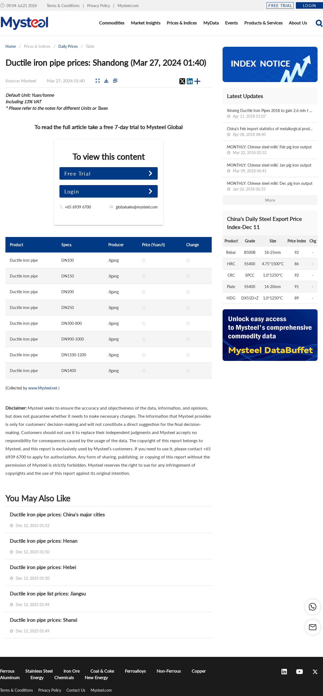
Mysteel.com (128, 5)
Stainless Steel (39, 670)
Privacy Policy (99, 5)
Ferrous (7, 670)
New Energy (96, 677)
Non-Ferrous (169, 670)
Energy (36, 677)
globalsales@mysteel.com (137, 207)
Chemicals (64, 677)
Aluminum (10, 677)
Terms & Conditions (64, 5)
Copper (199, 670)
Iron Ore (72, 670)
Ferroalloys (135, 670)
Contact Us (76, 690)
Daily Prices (68, 46)
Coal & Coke (102, 670)
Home (10, 46)
